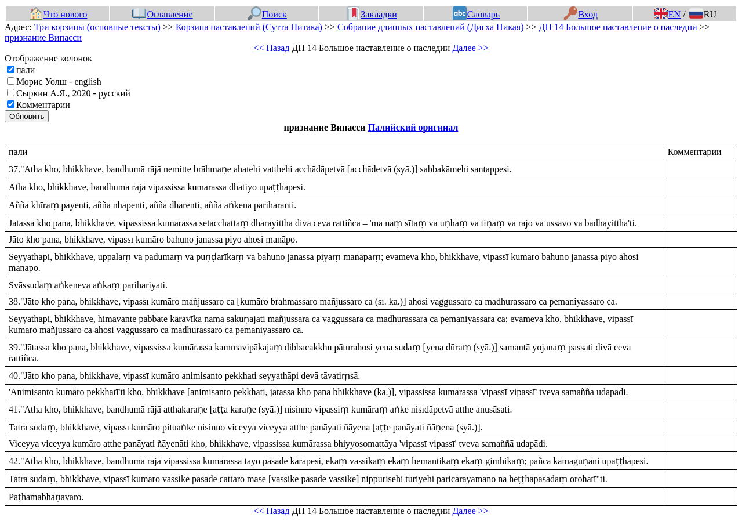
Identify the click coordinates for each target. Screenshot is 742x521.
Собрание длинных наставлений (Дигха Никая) (430, 27)
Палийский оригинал (413, 127)
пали (25, 70)
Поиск (267, 14)
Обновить (26, 116)
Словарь (476, 14)
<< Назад (271, 48)
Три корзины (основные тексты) (97, 27)
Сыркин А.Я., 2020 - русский (73, 93)
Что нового (58, 14)
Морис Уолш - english (58, 81)
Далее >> (470, 48)
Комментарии (43, 105)
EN (667, 14)
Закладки (371, 14)
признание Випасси (43, 37)
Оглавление (162, 14)
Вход (580, 14)
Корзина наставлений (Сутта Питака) (249, 27)
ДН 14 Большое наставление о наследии (618, 27)
